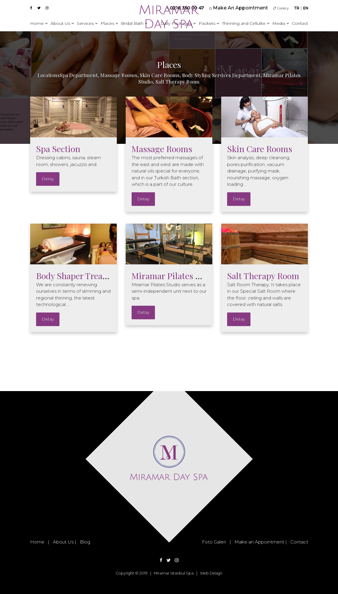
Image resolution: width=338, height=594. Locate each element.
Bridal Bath (134, 23)
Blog (85, 542)
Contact (300, 23)
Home (39, 23)
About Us (62, 23)
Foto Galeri (214, 542)
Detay (48, 178)
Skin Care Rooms (259, 148)
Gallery (281, 8)
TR (296, 8)
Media (280, 23)
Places (109, 23)
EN (305, 8)
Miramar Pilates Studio (176, 275)
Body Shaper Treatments (83, 275)
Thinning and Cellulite (245, 23)
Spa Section (58, 148)
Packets (209, 23)
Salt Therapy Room (263, 275)
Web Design (211, 573)
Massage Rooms (162, 148)
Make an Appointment (259, 542)
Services (87, 23)
